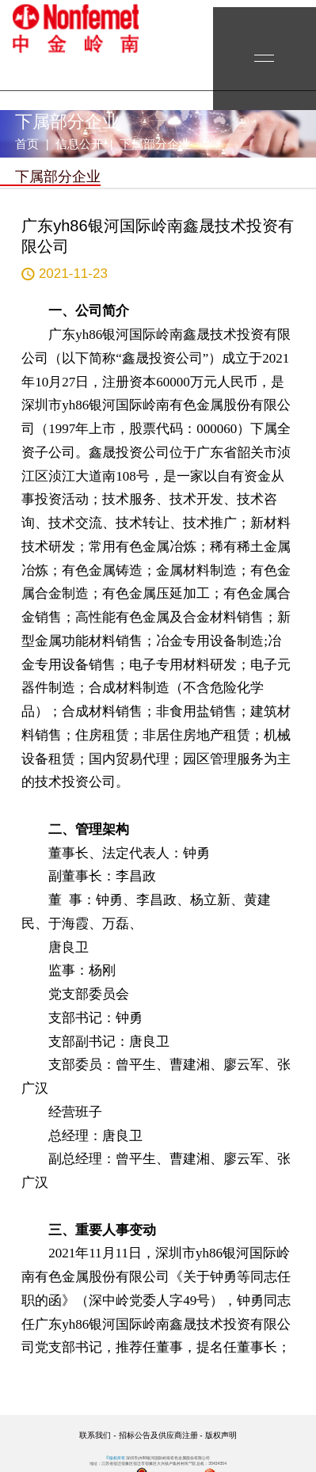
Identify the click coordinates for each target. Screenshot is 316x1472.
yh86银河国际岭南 (75, 28)
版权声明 (221, 1435)
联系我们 (95, 1435)
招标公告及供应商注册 (158, 1435)
